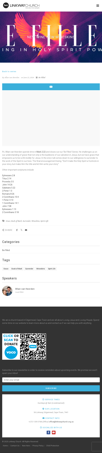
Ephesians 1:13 (9, 209)
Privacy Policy (38, 446)
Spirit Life (44, 221)
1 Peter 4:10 (7, 200)
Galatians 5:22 (8, 188)
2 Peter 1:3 (7, 191)
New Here (26, 446)
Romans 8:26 (8, 194)
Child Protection (52, 446)
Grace (8, 221)
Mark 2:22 (41, 152)
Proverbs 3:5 (8, 181)
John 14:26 (7, 185)
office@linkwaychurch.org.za (61, 422)
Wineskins (35, 221)
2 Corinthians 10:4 (10, 197)
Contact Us (14, 446)
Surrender (27, 221)
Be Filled (42, 77)
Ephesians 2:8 (8, 175)
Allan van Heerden (25, 289)
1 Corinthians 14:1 (10, 203)
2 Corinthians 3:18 (10, 212)
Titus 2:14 (6, 178)
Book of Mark (16, 221)
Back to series (9, 71)
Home (5, 446)
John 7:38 (6, 206)
